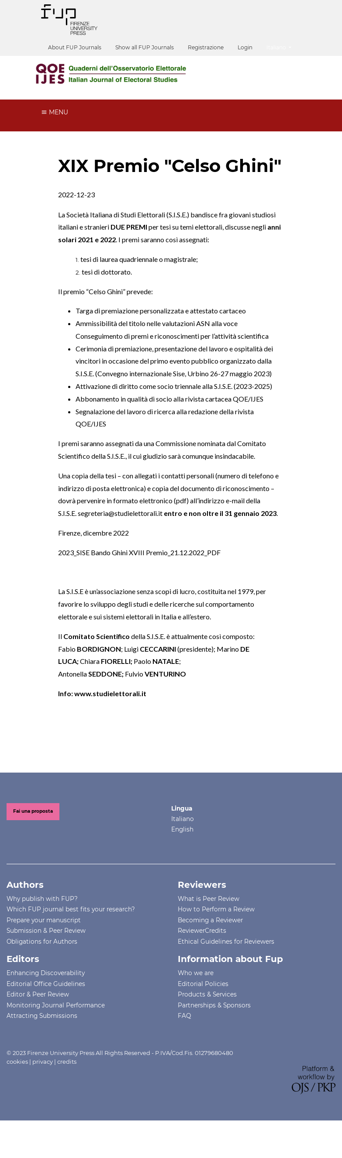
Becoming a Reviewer (210, 920)
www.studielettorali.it (110, 693)
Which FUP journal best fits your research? (71, 909)
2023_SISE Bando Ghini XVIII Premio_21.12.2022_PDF (139, 552)
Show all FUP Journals (144, 47)
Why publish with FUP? (42, 898)
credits (66, 1061)
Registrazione (206, 47)
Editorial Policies (203, 983)
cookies (17, 1061)
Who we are (196, 972)
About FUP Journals (74, 47)
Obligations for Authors (42, 941)
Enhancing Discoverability (46, 972)
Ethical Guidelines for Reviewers (226, 941)
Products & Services (207, 994)
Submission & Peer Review (46, 930)
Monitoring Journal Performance (56, 1005)
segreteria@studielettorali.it (120, 513)
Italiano (282, 46)
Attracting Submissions (42, 1015)
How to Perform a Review (216, 909)
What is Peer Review (208, 898)
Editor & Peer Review (38, 994)
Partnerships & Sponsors (214, 1005)
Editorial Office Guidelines (46, 983)
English (182, 829)
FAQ (184, 1015)
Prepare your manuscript (44, 920)
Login (245, 47)
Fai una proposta (33, 811)
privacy (42, 1061)
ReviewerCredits (202, 930)
